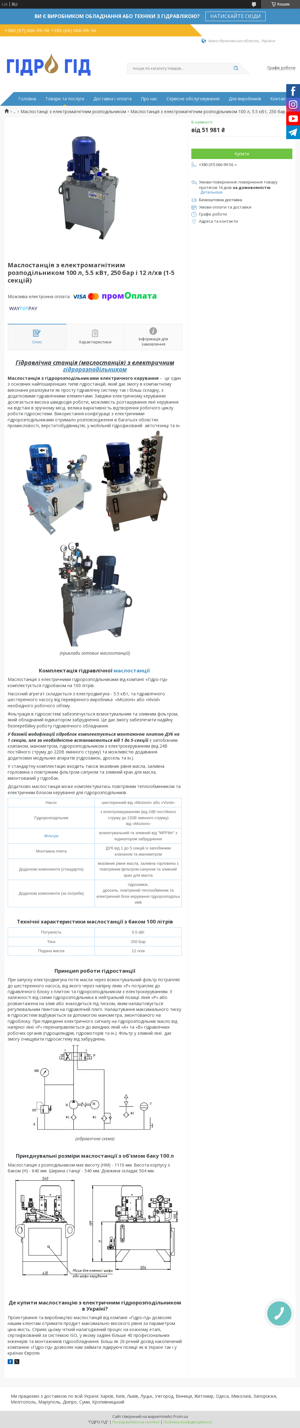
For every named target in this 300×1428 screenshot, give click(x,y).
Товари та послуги (64, 99)
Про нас (149, 99)
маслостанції (132, 670)
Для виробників (245, 99)
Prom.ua (180, 1416)
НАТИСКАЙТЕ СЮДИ (235, 16)
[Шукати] (236, 68)
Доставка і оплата (112, 99)
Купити (241, 154)
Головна (27, 99)
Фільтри (51, 836)
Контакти (280, 99)
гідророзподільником (95, 369)
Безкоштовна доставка (220, 200)
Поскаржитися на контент (135, 1422)
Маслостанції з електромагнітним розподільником (73, 111)
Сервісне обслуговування (193, 99)
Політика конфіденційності (187, 1422)
